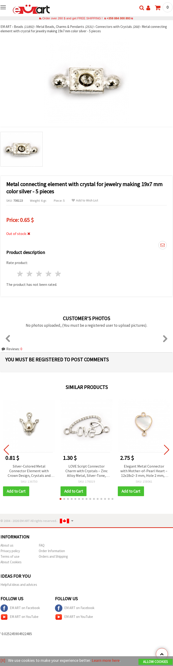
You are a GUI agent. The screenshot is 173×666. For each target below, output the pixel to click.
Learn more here (106, 660)
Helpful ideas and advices (18, 584)
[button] (60, 499)
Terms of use (9, 556)
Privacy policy (10, 551)
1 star (20, 273)
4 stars (48, 273)
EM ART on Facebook (20, 608)
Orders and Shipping (53, 556)
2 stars (30, 273)
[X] (2, 660)
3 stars (39, 273)
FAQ (42, 545)
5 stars (58, 273)
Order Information (52, 551)
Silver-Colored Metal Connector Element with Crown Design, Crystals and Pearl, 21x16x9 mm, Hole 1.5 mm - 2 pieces (29, 471)
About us (6, 545)
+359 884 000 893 (118, 18)
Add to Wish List (85, 200)
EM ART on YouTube (19, 617)
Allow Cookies (155, 661)
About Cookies (11, 562)
